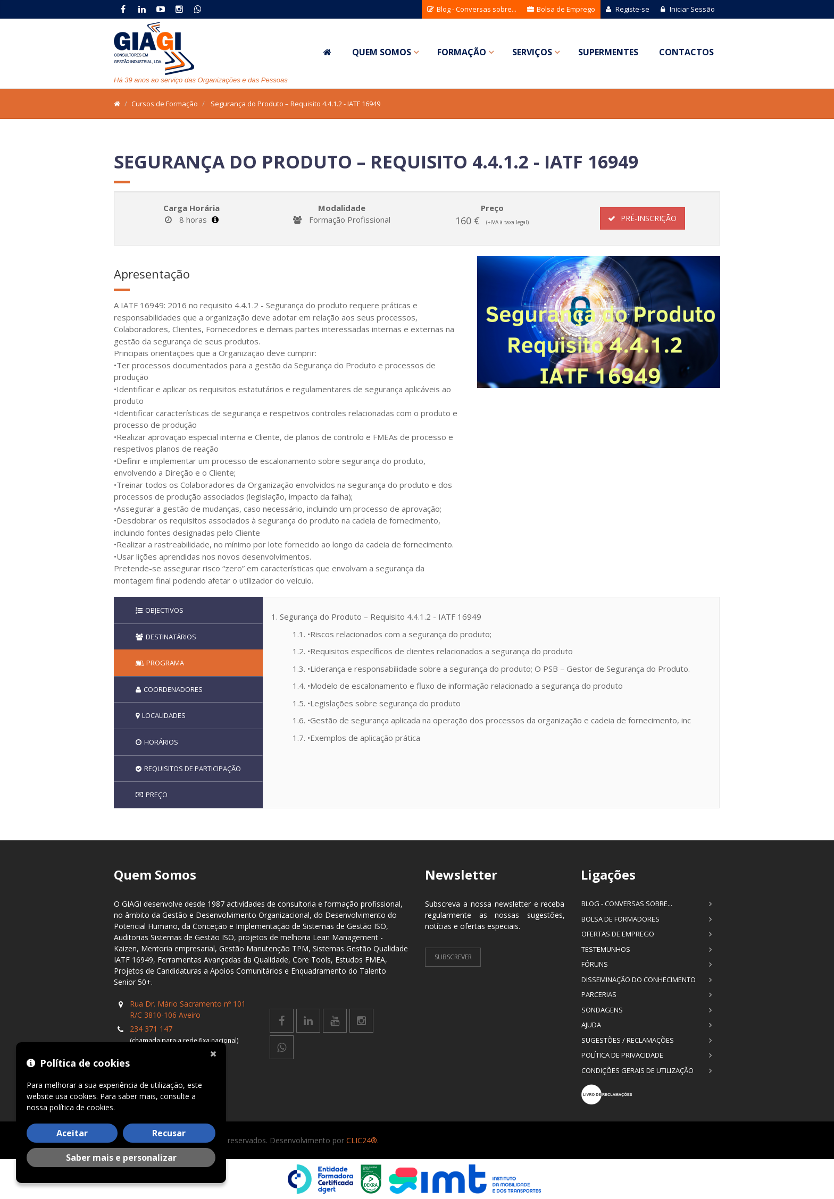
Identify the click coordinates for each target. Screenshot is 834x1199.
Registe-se (627, 9)
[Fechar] (215, 1053)
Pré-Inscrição (642, 218)
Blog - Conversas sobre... (471, 9)
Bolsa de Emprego (561, 9)
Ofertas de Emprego (617, 934)
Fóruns (594, 964)
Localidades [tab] (161, 715)
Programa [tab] (160, 663)
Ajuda (591, 1024)
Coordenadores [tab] (169, 689)
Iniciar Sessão (687, 9)
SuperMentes (608, 52)
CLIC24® (361, 1140)
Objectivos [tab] (160, 610)
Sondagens (602, 1010)
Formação (461, 52)
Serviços (532, 52)
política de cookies (81, 1107)
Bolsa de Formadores (620, 919)
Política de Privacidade (622, 1055)
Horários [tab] (157, 742)
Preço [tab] (152, 794)
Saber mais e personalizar (121, 1157)
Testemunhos (605, 949)
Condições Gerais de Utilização (637, 1070)
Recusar (169, 1133)
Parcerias (598, 994)
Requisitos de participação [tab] (188, 768)
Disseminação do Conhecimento (638, 979)
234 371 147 (151, 1029)
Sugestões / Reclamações (627, 1040)
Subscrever (453, 956)
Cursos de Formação (164, 103)
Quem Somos (381, 52)
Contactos (686, 52)
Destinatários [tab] (166, 636)
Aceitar (72, 1133)
